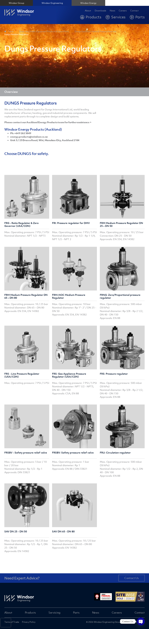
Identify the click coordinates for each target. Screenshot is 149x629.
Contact (134, 10)
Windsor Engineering (52, 2)
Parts (10, 31)
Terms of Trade (11, 621)
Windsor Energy (88, 2)
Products (30, 612)
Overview (11, 92)
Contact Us (131, 578)
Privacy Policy (29, 621)
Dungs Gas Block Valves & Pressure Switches (95, 31)
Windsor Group (16, 2)
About (88, 10)
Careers (117, 612)
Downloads (100, 10)
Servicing (54, 612)
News (112, 10)
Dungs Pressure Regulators (16, 34)
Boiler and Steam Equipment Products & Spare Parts (44, 31)
